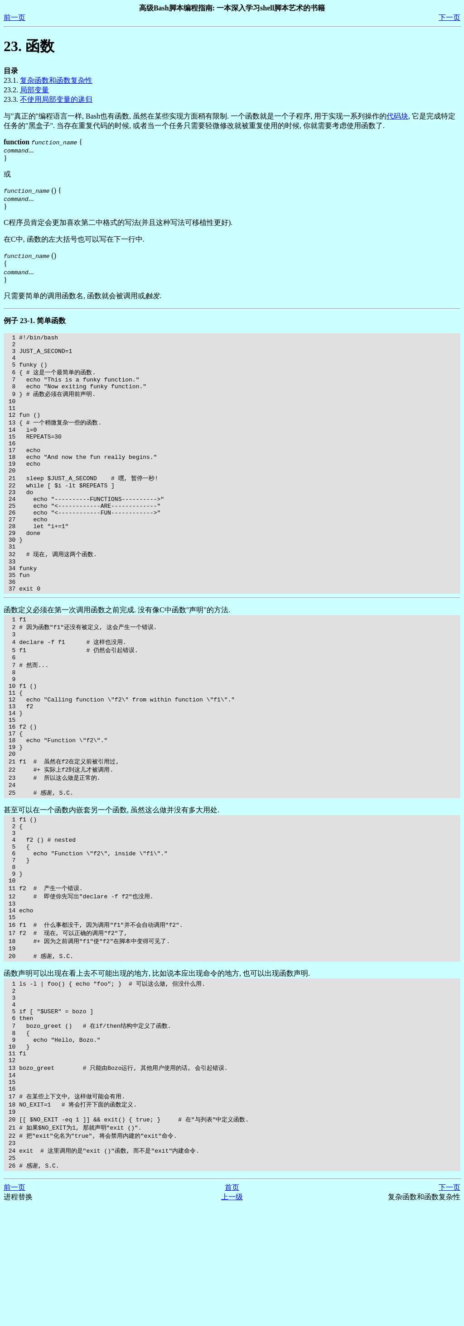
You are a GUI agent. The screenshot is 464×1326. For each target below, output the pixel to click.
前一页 (14, 17)
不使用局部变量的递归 (56, 99)
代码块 (397, 116)
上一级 (232, 1317)
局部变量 (34, 90)
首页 (232, 1308)
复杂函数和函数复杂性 (56, 80)
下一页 (449, 17)
